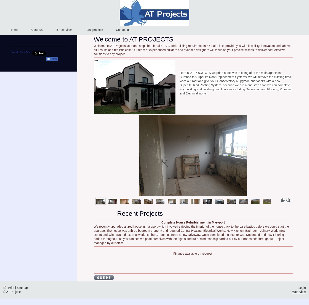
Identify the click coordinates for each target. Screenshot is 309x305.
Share (52, 59)
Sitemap (22, 287)
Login (302, 287)
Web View (299, 292)
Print (9, 287)
